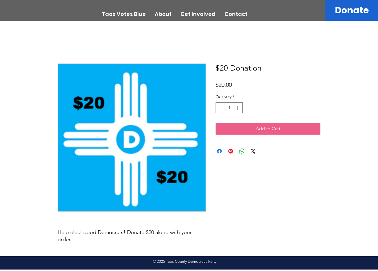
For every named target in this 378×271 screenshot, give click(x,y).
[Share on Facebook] (219, 151)
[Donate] (351, 10)
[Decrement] (220, 108)
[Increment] (238, 108)
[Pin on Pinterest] (230, 151)
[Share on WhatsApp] (241, 151)
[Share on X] (253, 151)
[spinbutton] (229, 108)
